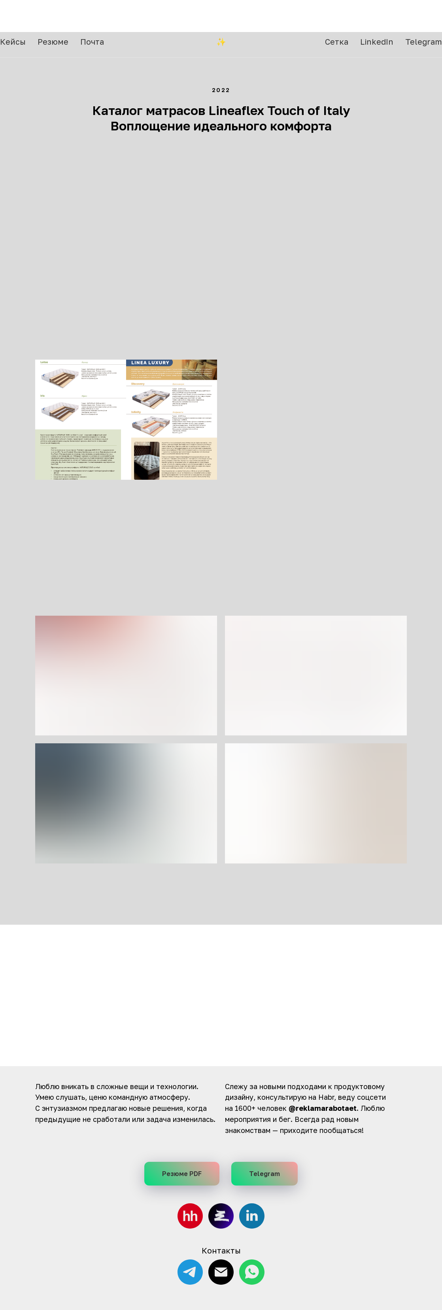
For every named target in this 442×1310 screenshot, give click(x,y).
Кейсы (13, 16)
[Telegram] (190, 1272)
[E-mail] (221, 1272)
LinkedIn (376, 16)
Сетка (336, 16)
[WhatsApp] (251, 1272)
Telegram (423, 16)
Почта (92, 16)
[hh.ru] (190, 1216)
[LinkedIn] (251, 1216)
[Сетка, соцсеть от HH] (221, 1216)
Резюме (53, 16)
